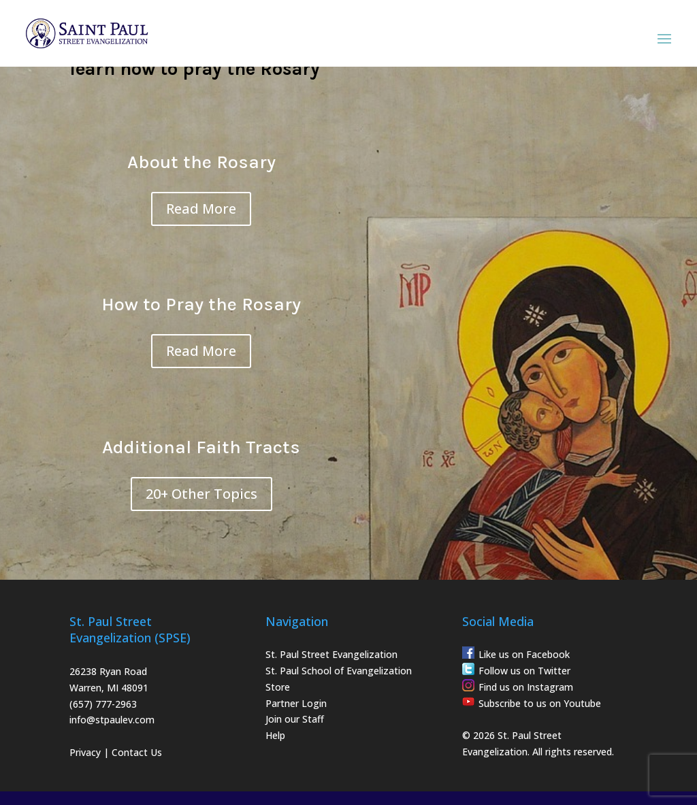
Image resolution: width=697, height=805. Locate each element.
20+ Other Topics (201, 493)
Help (275, 735)
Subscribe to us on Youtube (540, 703)
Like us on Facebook (524, 654)
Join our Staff (294, 718)
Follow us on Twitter (524, 670)
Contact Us (137, 752)
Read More (201, 208)
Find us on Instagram (526, 686)
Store (277, 686)
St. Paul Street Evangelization (331, 654)
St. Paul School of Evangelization (338, 670)
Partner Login (296, 703)
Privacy (85, 752)
